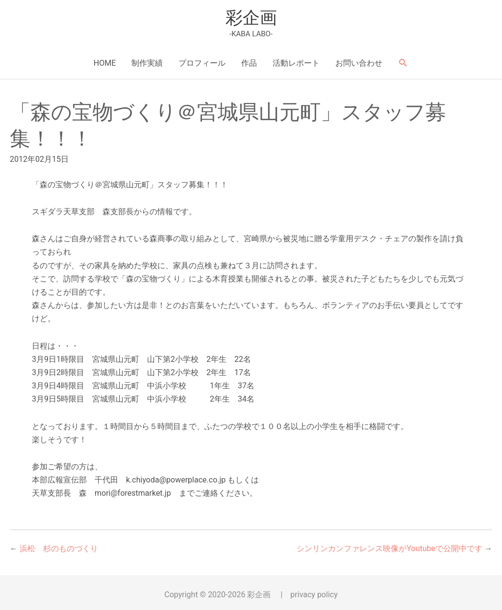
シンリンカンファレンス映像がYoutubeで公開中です (389, 548)
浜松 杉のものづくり (59, 548)
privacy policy (313, 594)
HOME (105, 63)
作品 (249, 63)
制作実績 (147, 63)
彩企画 (251, 18)
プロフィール (202, 63)
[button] (403, 63)
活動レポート (296, 63)
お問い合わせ (358, 63)
